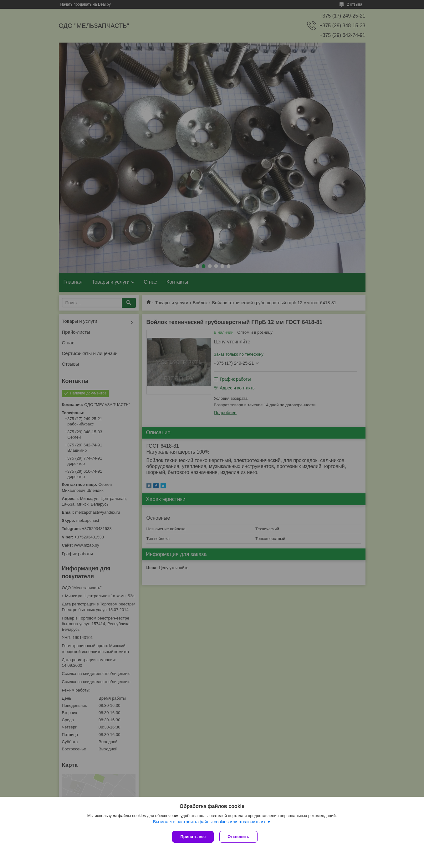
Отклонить (239, 836)
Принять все (193, 836)
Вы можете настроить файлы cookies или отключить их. (210, 822)
